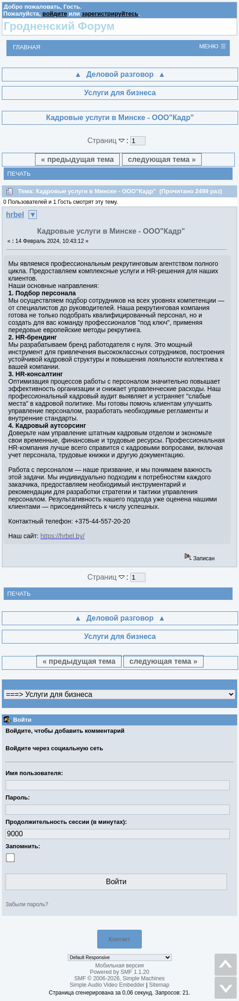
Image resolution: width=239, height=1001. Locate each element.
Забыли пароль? (27, 904)
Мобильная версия (119, 965)
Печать (19, 173)
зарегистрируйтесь (110, 13)
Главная (27, 47)
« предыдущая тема (77, 159)
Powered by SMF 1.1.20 (119, 972)
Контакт (119, 939)
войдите (54, 13)
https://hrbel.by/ (63, 536)
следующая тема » (162, 159)
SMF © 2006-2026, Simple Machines (119, 978)
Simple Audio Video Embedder (107, 985)
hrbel (15, 215)
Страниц (107, 140)
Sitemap (159, 985)
